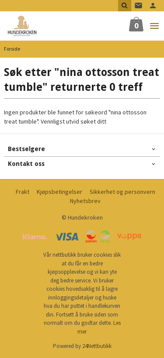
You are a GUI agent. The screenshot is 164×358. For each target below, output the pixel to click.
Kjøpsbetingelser (59, 192)
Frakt (22, 192)
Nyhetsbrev (85, 201)
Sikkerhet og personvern (122, 192)
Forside (12, 48)
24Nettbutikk (97, 346)
